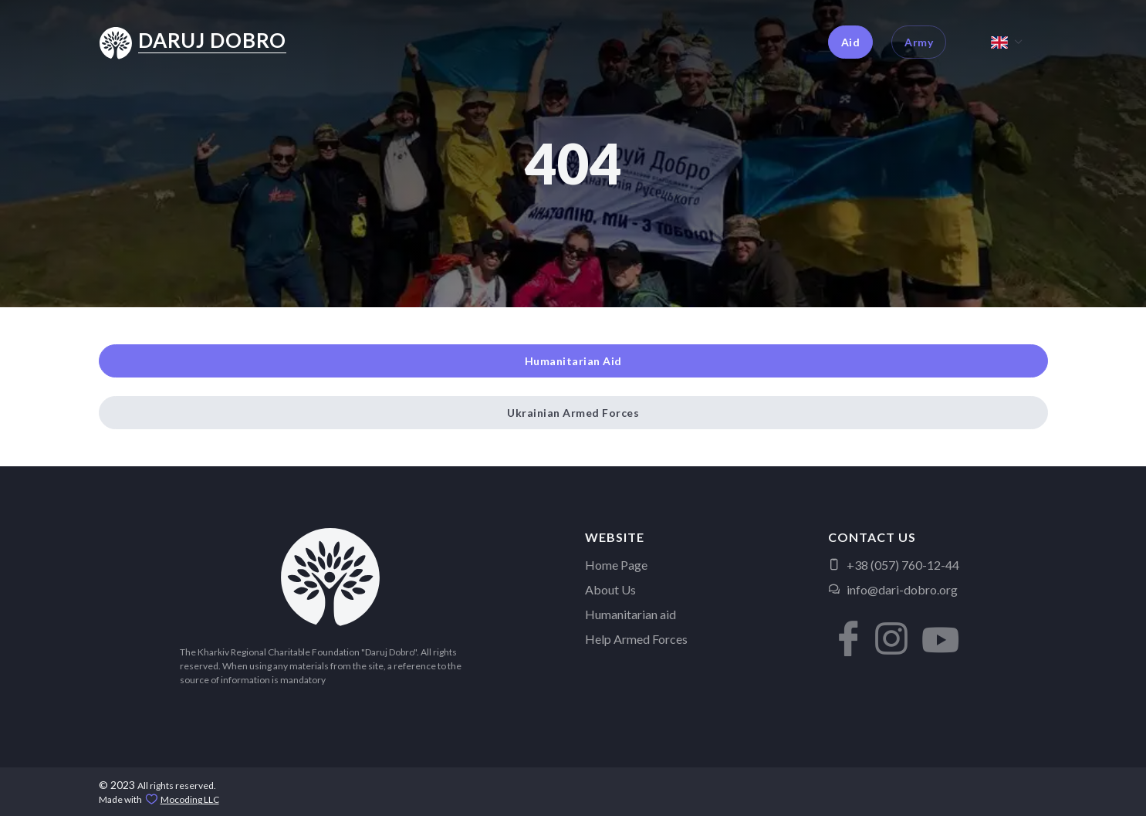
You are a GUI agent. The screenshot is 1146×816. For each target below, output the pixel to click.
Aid (850, 42)
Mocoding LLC (190, 799)
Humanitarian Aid (573, 360)
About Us (610, 589)
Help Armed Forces (636, 638)
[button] (843, 626)
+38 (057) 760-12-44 (893, 564)
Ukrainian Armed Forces (573, 412)
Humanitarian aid (630, 614)
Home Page (616, 564)
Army (918, 42)
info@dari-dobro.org (893, 589)
